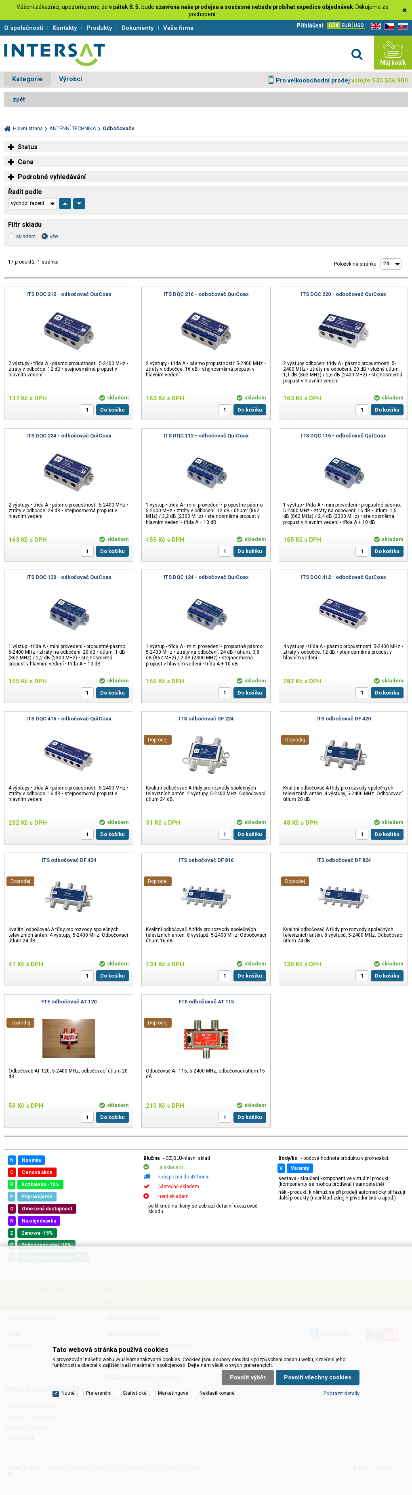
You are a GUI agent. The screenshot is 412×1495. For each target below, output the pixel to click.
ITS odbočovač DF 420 (343, 719)
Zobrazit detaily (341, 1393)
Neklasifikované (217, 1393)
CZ (388, 26)
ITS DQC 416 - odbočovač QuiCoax (68, 719)
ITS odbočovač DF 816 (206, 860)
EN (374, 26)
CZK (333, 25)
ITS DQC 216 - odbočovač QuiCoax (206, 294)
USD (358, 25)
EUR (346, 25)
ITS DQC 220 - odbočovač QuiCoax (343, 294)
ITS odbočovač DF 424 (69, 860)
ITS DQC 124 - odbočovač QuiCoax (206, 577)
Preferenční (98, 1393)
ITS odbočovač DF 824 (343, 860)
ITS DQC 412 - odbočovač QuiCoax (343, 577)
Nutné (68, 1393)
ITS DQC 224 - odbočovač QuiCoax (68, 436)
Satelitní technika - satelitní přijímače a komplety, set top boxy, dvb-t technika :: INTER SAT (54, 55)
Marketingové (173, 1393)
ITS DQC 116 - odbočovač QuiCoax (343, 436)
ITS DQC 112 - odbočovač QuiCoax (206, 436)
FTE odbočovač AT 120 (69, 1002)
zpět (19, 99)
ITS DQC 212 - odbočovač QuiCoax (68, 294)
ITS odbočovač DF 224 (206, 719)
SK (401, 26)
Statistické (135, 1393)
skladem (26, 236)
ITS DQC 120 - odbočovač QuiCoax (68, 577)
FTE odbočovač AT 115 (206, 1002)
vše (54, 236)
